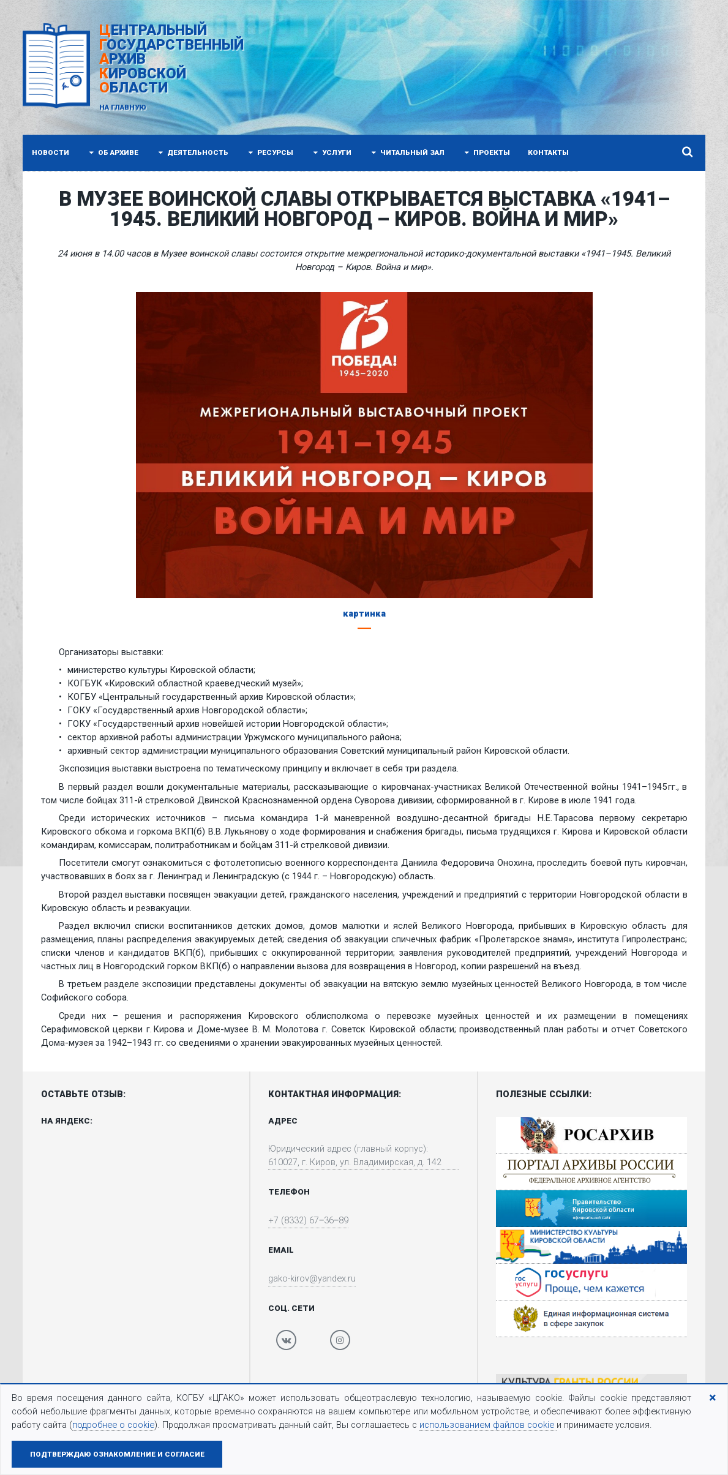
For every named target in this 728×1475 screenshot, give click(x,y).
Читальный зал (407, 152)
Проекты (486, 152)
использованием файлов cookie (488, 1424)
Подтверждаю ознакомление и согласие (117, 1454)
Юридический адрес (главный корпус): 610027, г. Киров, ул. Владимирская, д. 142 (356, 1156)
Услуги (331, 152)
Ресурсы (269, 152)
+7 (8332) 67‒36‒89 (308, 1220)
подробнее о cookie (113, 1424)
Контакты (548, 152)
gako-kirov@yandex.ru (312, 1279)
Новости (50, 152)
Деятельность (192, 152)
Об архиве (112, 152)
